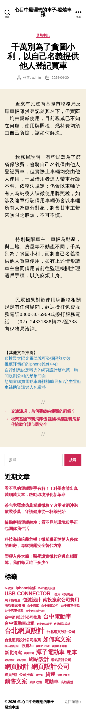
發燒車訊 (43, 35)
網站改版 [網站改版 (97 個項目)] (22, 660)
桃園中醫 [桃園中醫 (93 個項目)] (29, 653)
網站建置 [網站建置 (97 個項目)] (9, 660)
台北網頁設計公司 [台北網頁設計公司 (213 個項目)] (60, 632)
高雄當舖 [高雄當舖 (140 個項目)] (67, 682)
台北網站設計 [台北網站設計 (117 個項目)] (62, 623)
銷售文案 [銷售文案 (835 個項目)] (16, 681)
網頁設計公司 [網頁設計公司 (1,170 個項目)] (50, 666)
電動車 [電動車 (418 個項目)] (51, 681)
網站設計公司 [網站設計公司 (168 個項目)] (61, 660)
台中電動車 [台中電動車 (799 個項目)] (57, 616)
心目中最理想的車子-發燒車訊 (43, 12)
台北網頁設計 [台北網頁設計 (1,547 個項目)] (24, 630)
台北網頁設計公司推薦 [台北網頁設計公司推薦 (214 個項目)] (23, 640)
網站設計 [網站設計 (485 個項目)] (39, 659)
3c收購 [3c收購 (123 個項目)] (9, 588)
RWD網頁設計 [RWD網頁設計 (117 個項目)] (46, 588)
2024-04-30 (60, 77)
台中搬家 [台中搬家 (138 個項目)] (33, 605)
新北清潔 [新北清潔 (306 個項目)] (13, 652)
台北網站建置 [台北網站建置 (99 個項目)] (44, 623)
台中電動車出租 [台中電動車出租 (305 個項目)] (20, 623)
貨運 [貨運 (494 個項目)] (50, 674)
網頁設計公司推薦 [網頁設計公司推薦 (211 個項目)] (19, 674)
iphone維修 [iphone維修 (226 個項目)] (26, 588)
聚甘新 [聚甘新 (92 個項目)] (39, 675)
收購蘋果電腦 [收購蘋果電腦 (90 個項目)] (59, 646)
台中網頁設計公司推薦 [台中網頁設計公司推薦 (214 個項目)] (23, 617)
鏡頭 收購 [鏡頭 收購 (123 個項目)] (36, 682)
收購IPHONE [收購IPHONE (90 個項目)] (43, 646)
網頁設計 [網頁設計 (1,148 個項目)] (17, 666)
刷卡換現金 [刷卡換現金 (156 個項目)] (12, 600)
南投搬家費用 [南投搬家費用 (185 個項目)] (15, 605)
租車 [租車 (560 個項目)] (72, 652)
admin (36, 77)
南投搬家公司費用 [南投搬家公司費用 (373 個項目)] (61, 599)
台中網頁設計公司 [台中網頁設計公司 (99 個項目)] (35, 610)
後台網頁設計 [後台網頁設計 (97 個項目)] (12, 646)
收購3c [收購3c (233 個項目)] (27, 646)
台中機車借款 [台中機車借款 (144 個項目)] (70, 605)
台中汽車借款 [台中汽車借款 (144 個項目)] (14, 610)
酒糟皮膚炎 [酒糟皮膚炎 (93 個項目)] (64, 675)
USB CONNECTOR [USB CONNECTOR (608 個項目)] (28, 594)
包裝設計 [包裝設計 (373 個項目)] (31, 599)
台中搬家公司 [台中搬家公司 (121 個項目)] (49, 605)
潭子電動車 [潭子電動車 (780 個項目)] (50, 652)
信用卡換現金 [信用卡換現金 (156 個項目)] (63, 594)
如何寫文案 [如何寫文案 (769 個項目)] (57, 639)
